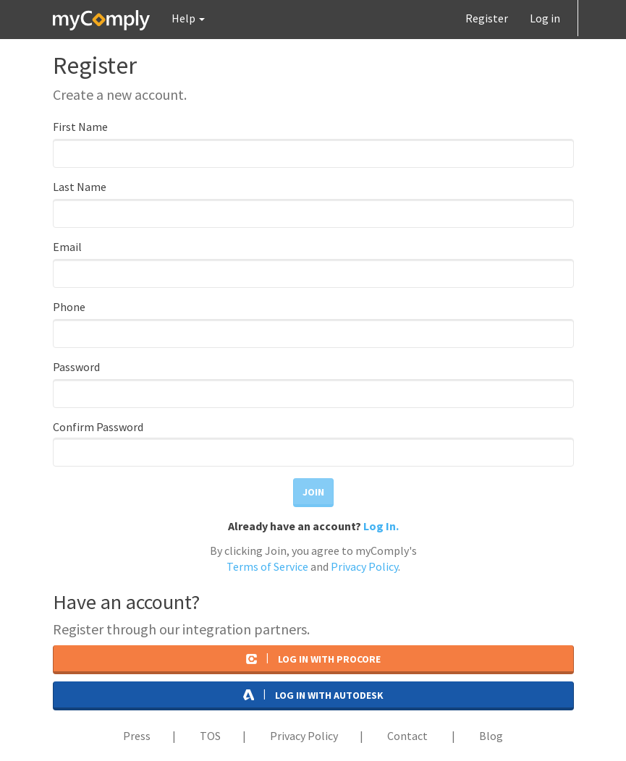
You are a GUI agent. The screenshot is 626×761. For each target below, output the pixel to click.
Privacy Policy (364, 566)
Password (76, 367)
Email (67, 246)
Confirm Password (98, 427)
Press (137, 735)
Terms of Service (267, 566)
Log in (545, 18)
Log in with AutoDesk (313, 694)
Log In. (381, 526)
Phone (69, 306)
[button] (188, 18)
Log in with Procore (313, 658)
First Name (80, 126)
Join (313, 491)
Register (486, 18)
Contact (407, 735)
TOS (210, 735)
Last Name (79, 186)
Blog (491, 735)
